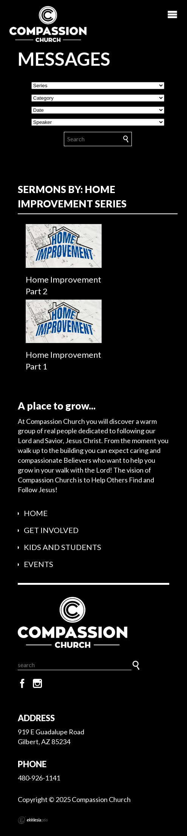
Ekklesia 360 (33, 820)
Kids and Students (62, 547)
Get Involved (51, 530)
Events (38, 564)
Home (36, 513)
